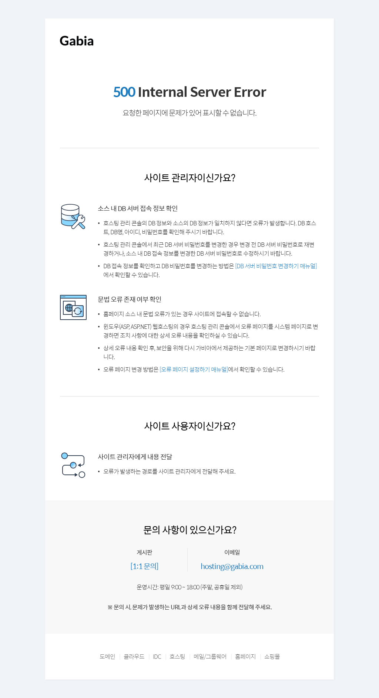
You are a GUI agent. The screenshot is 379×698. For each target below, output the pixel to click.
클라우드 (134, 656)
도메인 (107, 656)
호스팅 (177, 656)
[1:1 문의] (144, 566)
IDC (157, 656)
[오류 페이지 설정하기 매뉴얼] (194, 369)
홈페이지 (245, 656)
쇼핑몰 (272, 656)
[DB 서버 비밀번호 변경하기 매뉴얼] (276, 265)
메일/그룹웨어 (210, 656)
